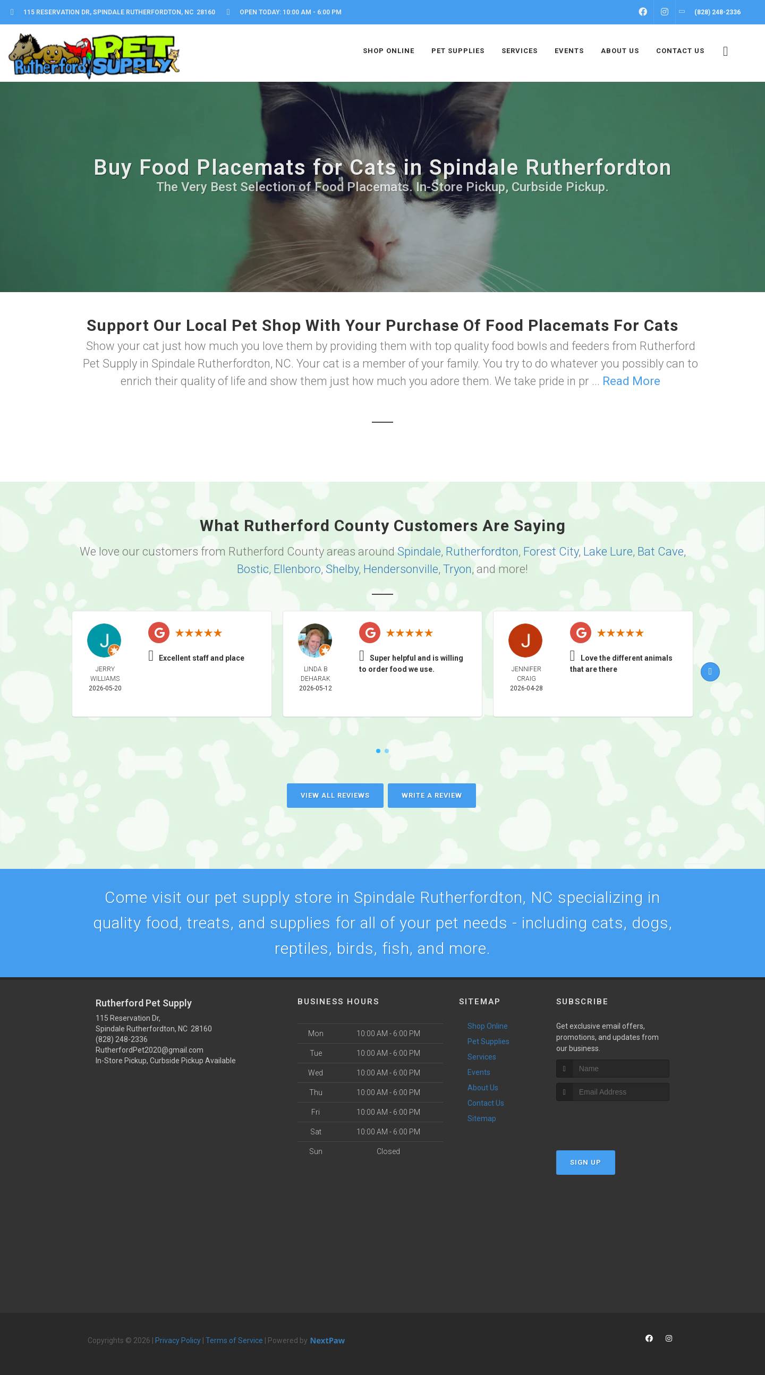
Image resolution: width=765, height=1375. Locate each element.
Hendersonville (400, 569)
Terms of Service (234, 1340)
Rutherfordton (482, 551)
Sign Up (585, 1162)
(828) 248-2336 (122, 1039)
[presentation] (612, 1120)
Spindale (419, 551)
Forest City (551, 551)
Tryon (457, 569)
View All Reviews (335, 795)
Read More (631, 381)
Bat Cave (661, 551)
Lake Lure (608, 551)
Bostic (253, 569)
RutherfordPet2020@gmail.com (149, 1050)
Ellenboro (297, 569)
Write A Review (432, 795)
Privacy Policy (178, 1340)
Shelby (342, 569)
